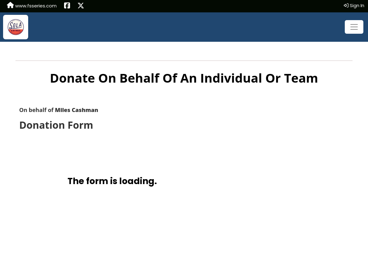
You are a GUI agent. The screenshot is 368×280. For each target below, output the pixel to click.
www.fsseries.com (32, 5)
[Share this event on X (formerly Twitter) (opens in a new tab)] (80, 6)
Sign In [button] (354, 5)
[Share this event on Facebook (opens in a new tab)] (67, 6)
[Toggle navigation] (354, 27)
